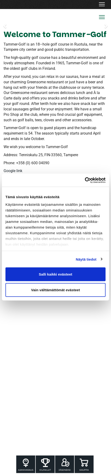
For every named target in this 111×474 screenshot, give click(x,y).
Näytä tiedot (86, 259)
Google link (13, 171)
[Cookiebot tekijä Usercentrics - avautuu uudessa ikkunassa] (85, 180)
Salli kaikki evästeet (55, 274)
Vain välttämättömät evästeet (55, 290)
